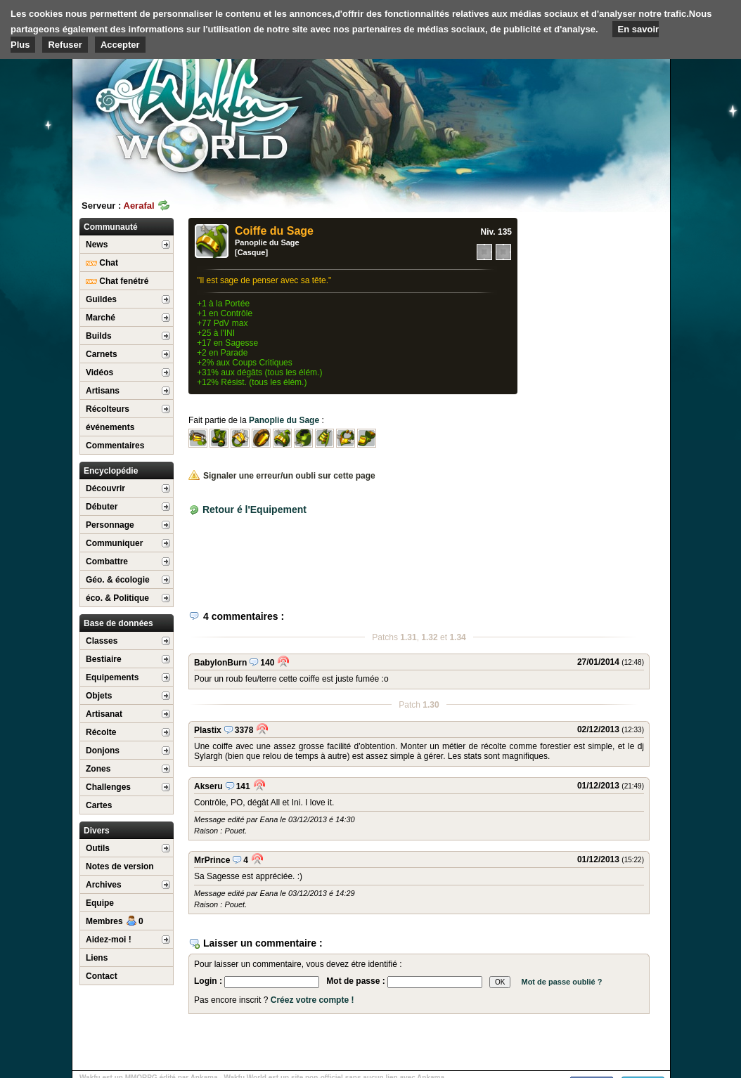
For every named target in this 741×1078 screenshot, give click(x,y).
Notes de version (120, 866)
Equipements (112, 677)
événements (110, 427)
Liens (97, 958)
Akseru (208, 786)
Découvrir (105, 488)
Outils (98, 848)
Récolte (101, 732)
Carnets (101, 354)
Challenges (108, 787)
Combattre (107, 561)
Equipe (100, 903)
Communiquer (114, 543)
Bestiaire (104, 659)
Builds (99, 336)
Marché (100, 318)
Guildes (101, 299)
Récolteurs (107, 409)
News (97, 244)
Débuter (101, 507)
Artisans (103, 391)
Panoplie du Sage (267, 242)
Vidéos (99, 372)
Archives (104, 885)
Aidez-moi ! (108, 939)
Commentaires (115, 445)
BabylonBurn (220, 663)
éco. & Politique (117, 598)
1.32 (429, 637)
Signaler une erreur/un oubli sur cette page (281, 476)
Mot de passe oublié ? (561, 982)
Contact (101, 976)
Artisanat (104, 714)
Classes (101, 641)
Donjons (103, 750)
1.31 (408, 637)
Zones (98, 769)
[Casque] (251, 252)
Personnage (110, 525)
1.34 (457, 637)
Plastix (207, 730)
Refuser (65, 44)
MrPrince (212, 860)
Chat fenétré (117, 281)
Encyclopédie (111, 471)
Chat (102, 263)
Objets (99, 696)
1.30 (431, 705)
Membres (114, 921)
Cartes (99, 805)
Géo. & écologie (118, 580)
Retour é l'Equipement (254, 509)
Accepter (120, 44)
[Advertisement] (564, 109)
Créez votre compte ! (312, 1000)
